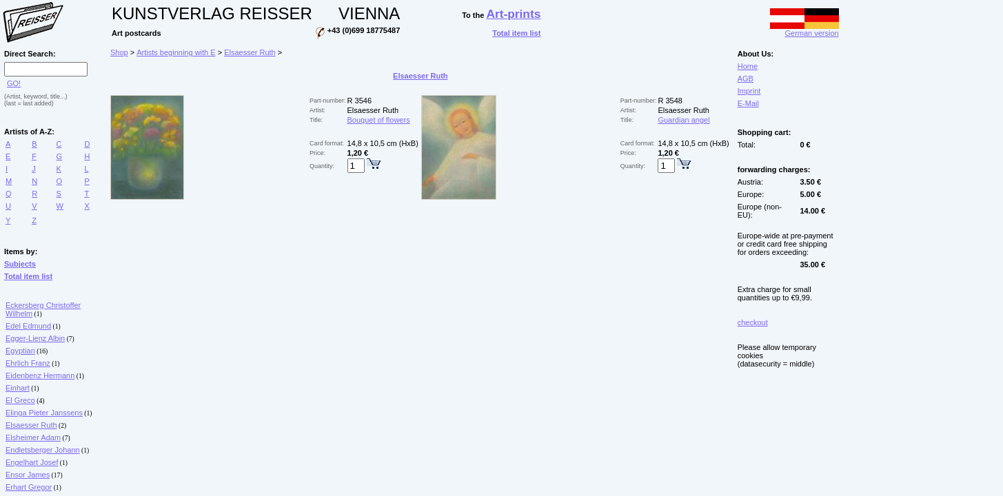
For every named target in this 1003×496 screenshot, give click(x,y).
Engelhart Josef (32, 462)
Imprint (749, 91)
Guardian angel (683, 120)
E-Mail (748, 103)
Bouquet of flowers (378, 120)
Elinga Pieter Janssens (44, 413)
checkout (753, 322)
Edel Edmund (28, 326)
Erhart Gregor (29, 487)
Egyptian (20, 351)
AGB (745, 78)
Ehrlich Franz (28, 363)
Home (748, 66)
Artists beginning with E (175, 52)
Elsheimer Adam (33, 437)
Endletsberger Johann (43, 450)
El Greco (20, 400)
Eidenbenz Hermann (40, 375)
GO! (14, 83)
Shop (119, 52)
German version (804, 29)
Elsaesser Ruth (31, 425)
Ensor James (28, 475)
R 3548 (670, 100)
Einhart (18, 388)
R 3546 (359, 100)
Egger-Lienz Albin (35, 338)
